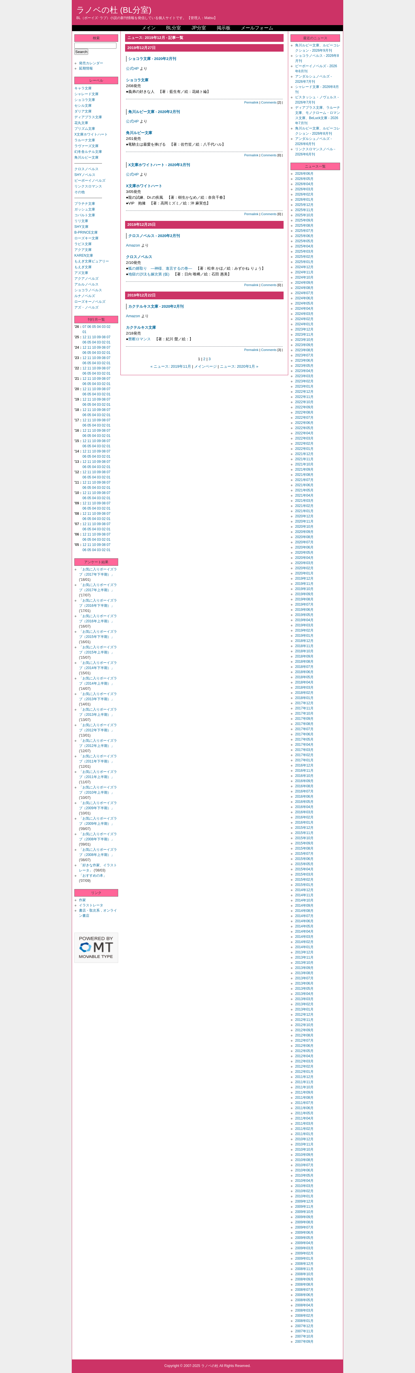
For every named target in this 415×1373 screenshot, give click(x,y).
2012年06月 (304, 1046)
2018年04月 (304, 682)
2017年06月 (304, 734)
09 (99, 337)
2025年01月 (304, 262)
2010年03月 (304, 1186)
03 (103, 327)
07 (84, 327)
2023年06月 (304, 360)
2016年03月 (304, 812)
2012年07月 (304, 1040)
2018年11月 (304, 646)
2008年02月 (304, 1316)
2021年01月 (304, 511)
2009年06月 (304, 1233)
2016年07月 (304, 791)
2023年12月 (304, 329)
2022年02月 (304, 444)
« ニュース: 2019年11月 (170, 366)
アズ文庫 (81, 273)
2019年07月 (304, 604)
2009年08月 (304, 1222)
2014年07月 (304, 916)
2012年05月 (304, 1051)
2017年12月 (304, 703)
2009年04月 (304, 1243)
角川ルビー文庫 (86, 157)
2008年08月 (304, 1284)
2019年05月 (304, 615)
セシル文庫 (83, 106)
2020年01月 (304, 573)
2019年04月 (304, 620)
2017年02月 (304, 755)
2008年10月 (304, 1274)
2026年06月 (304, 174)
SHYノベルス (84, 175)
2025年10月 (304, 215)
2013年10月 (304, 963)
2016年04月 (304, 807)
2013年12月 (304, 952)
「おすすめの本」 (93, 876)
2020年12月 (304, 516)
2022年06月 (304, 423)
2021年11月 (304, 459)
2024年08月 (304, 288)
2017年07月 (304, 729)
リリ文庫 (81, 221)
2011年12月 (304, 1077)
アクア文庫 (83, 250)
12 (84, 337)
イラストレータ (91, 905)
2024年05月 (304, 303)
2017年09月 (304, 719)
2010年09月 (304, 1155)
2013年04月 (304, 994)
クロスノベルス (86, 169)
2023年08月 (304, 350)
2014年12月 (304, 890)
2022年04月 (304, 433)
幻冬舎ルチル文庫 (88, 152)
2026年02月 (304, 194)
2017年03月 (304, 750)
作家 (82, 900)
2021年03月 (304, 501)
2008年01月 (304, 1321)
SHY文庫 (81, 227)
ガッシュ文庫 (84, 209)
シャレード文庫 (86, 94)
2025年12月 (304, 205)
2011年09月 (304, 1092)
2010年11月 (304, 1144)
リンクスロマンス (88, 186)
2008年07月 (304, 1290)
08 (103, 337)
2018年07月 (304, 667)
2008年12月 (304, 1264)
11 (89, 337)
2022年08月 (304, 412)
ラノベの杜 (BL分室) (114, 9)
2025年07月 (304, 231)
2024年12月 (304, 267)
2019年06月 (304, 610)
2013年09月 (304, 968)
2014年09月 (304, 906)
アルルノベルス (86, 284)
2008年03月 (304, 1310)
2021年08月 (304, 475)
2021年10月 (304, 464)
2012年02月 (304, 1066)
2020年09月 (304, 532)
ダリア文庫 (83, 111)
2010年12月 (304, 1139)
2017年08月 (304, 724)
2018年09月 (304, 656)
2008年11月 (304, 1269)
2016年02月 (304, 817)
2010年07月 (304, 1165)
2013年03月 (304, 999)
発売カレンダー (91, 63)
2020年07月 (304, 542)
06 (89, 327)
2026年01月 (304, 200)
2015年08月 (304, 848)
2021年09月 (304, 469)
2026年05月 (304, 179)
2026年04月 (304, 184)
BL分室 (173, 27)
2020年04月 (304, 558)
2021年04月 (304, 495)
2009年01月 (304, 1258)
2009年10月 (304, 1212)
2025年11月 (304, 210)
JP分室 (198, 27)
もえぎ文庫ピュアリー (91, 261)
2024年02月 (304, 319)
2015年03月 (304, 874)
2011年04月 (304, 1118)
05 (94, 327)
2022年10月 (304, 402)
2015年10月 (304, 838)
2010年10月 (304, 1149)
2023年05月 (304, 366)
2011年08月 (304, 1098)
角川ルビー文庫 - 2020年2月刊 (154, 112)
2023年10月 (304, 340)
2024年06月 (304, 298)
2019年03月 (304, 625)
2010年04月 (304, 1181)
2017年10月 (304, 713)
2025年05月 (304, 241)
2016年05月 (304, 802)
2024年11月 (304, 272)
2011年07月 (304, 1103)
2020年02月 (304, 568)
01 (84, 332)
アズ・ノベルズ (86, 307)
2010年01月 (304, 1196)
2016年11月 (304, 771)
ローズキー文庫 (86, 238)
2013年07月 (304, 978)
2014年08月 (304, 911)
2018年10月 (304, 651)
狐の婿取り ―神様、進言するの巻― (160, 268)
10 (94, 337)
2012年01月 (304, 1072)
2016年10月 (304, 776)
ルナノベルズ (84, 296)
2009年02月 (304, 1253)
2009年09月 (304, 1217)
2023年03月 (304, 376)
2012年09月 (304, 1030)
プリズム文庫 (84, 129)
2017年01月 (304, 760)
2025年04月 (304, 246)
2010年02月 (304, 1191)
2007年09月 (304, 1342)
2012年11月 (304, 1020)
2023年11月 (304, 335)
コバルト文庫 (84, 215)
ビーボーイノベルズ (89, 181)
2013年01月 (304, 1009)
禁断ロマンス (139, 339)
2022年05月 (304, 428)
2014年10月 (304, 900)
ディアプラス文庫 (88, 117)
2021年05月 (304, 490)
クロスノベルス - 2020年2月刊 (154, 236)
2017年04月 (304, 745)
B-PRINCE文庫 (86, 232)
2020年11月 (304, 521)
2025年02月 (304, 257)
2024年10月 (304, 277)
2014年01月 (304, 947)
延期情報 (86, 68)
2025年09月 (304, 220)
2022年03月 (304, 438)
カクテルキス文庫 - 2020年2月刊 (156, 306)
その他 (79, 192)
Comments (269, 102)
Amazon (133, 245)
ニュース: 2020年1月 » (239, 366)
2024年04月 (304, 309)
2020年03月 (304, 563)
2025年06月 (304, 236)
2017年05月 (304, 739)
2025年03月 (304, 251)
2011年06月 (304, 1108)
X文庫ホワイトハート (91, 134)
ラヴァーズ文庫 (86, 146)
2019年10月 (304, 589)
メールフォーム (257, 27)
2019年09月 (304, 594)
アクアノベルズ (86, 279)
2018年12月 (304, 641)
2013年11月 (304, 957)
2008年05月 (304, 1300)
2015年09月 (304, 843)
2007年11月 (304, 1331)
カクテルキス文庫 (141, 327)
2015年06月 (304, 859)
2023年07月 (304, 355)
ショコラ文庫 (84, 100)
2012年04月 (304, 1056)
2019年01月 (304, 636)
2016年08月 (304, 786)
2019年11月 (304, 584)
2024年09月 (304, 283)
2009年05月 (304, 1238)
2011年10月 (304, 1087)
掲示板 (224, 27)
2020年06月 (304, 547)
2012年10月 (304, 1025)
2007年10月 (304, 1336)
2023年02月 (304, 381)
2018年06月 (304, 672)
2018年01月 (304, 698)
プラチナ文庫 (84, 204)
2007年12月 (304, 1326)
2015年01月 (304, 885)
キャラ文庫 (83, 88)
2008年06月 (304, 1295)
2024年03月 (304, 314)
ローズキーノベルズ (89, 302)
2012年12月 (304, 1015)
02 (108, 327)
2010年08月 (304, 1160)
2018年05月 (304, 677)
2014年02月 (304, 942)
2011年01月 (304, 1134)
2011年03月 (304, 1124)
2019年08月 (304, 599)
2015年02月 (304, 880)
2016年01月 (304, 822)
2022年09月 (304, 407)
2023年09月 (304, 345)
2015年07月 (304, 854)
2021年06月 (304, 485)
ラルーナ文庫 (84, 140)
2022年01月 (304, 449)
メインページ (205, 366)
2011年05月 (304, 1113)
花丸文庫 (81, 123)
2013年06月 (304, 983)
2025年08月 (304, 225)
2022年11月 (304, 397)
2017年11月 (304, 708)
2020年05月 (304, 553)
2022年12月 (304, 392)
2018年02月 (304, 693)
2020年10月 (304, 527)
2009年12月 (304, 1201)
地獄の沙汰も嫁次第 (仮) (148, 274)
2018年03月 (304, 687)
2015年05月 (304, 864)
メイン (149, 27)
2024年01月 (304, 324)
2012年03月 (304, 1061)
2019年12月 (304, 578)
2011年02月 (304, 1129)
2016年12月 (304, 765)
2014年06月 (304, 921)
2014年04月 (304, 931)
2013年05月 (304, 989)
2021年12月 (304, 454)
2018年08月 (304, 662)
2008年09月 (304, 1279)
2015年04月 (304, 869)
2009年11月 (304, 1207)
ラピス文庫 (83, 244)
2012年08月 (304, 1035)
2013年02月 (304, 1004)
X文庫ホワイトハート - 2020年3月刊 (159, 165)
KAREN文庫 (83, 255)
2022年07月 (304, 418)
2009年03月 (304, 1248)
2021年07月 (304, 480)
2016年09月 (304, 781)
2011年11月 (304, 1082)
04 (99, 327)
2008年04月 (304, 1305)
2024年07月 (304, 293)
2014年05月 (304, 926)
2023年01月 (304, 386)
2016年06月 (304, 797)
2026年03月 (304, 189)
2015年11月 (304, 833)
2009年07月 (304, 1227)
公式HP (132, 68)
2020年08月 (304, 537)
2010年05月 (304, 1175)
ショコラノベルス (88, 290)
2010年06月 (304, 1170)
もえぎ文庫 (83, 267)
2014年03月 (304, 937)
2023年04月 (304, 371)
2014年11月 (304, 895)
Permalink (251, 102)
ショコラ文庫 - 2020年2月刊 (152, 59)
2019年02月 (304, 630)
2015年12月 (304, 828)
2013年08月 (304, 973)
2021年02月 (304, 506)
